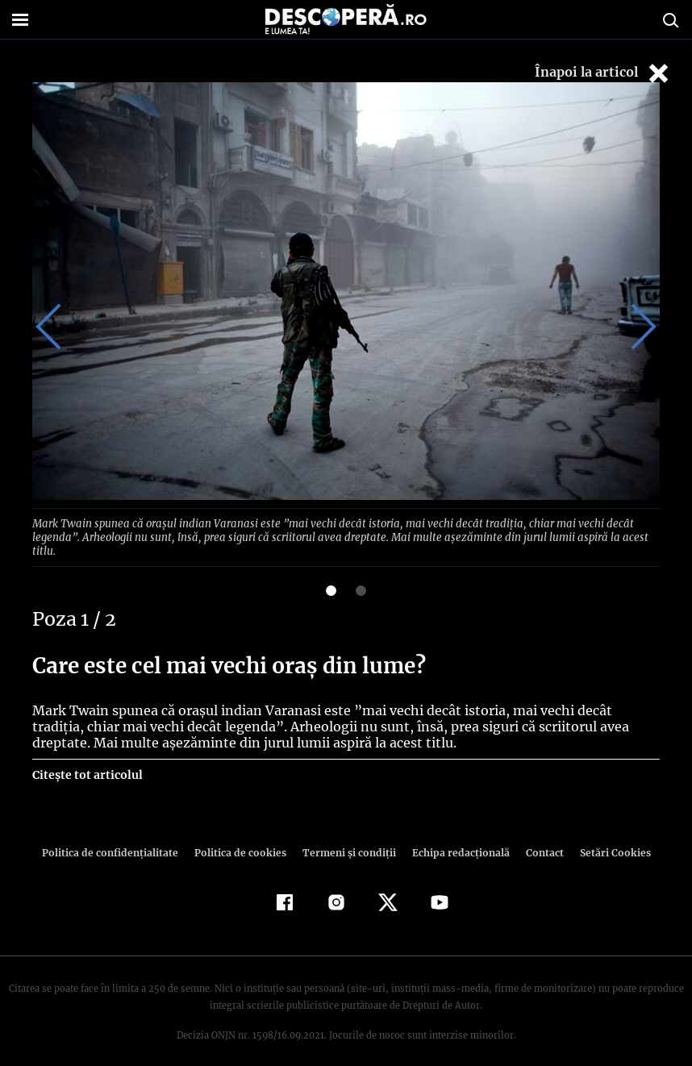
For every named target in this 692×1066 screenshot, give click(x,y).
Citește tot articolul (86, 759)
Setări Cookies (606, 837)
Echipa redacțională (455, 837)
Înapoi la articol (603, 73)
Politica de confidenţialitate (117, 837)
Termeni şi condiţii (347, 837)
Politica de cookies (242, 837)
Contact (538, 837)
